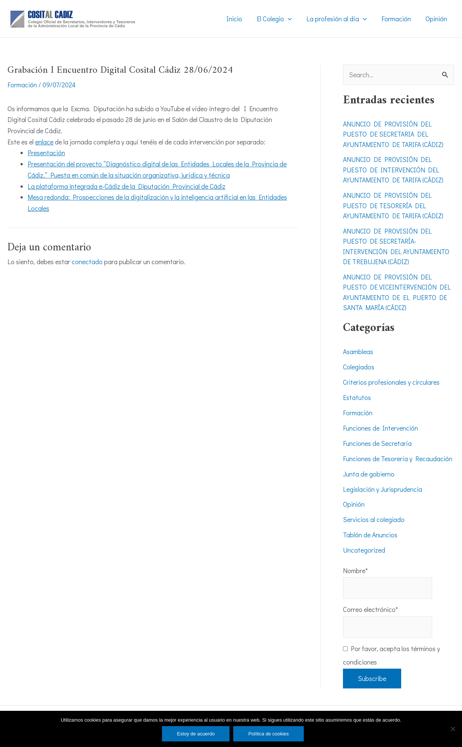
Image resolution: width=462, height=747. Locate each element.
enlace (44, 141)
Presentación (46, 152)
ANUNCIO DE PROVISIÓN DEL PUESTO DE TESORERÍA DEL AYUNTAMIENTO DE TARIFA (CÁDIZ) (394, 204)
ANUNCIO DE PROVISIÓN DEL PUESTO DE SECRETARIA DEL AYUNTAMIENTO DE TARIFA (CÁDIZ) (394, 134)
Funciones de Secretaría (377, 439)
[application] (292, 19)
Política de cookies (268, 734)
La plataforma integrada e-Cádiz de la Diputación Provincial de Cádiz (127, 185)
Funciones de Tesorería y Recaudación (397, 455)
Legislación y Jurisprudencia (382, 485)
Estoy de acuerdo (196, 734)
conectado (87, 261)
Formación (22, 84)
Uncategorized (364, 545)
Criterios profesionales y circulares (391, 379)
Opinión (354, 500)
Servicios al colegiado (374, 515)
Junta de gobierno (368, 470)
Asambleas (358, 349)
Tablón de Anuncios (370, 530)
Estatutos (357, 394)
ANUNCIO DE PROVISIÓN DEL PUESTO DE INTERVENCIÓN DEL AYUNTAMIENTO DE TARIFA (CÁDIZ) (394, 169)
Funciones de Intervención (380, 425)
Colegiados (359, 364)
